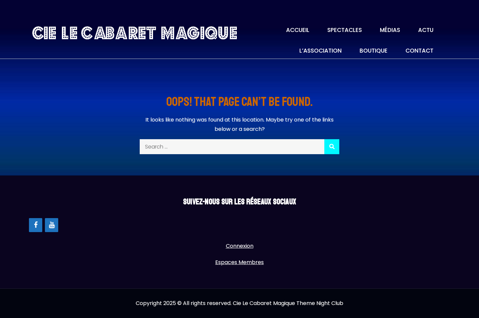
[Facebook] (35, 225)
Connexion (239, 246)
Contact (419, 51)
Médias (390, 30)
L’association (320, 51)
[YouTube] (51, 225)
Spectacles (344, 30)
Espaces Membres (239, 262)
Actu (425, 30)
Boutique (374, 51)
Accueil (297, 30)
